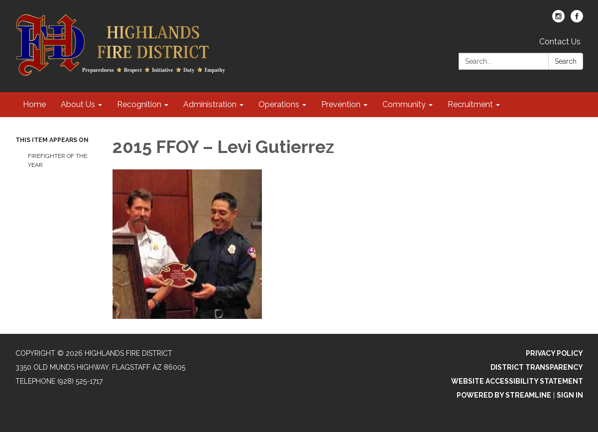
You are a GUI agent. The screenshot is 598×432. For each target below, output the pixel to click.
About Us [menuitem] (78, 104)
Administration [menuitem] (210, 104)
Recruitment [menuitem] (470, 104)
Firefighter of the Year (57, 160)
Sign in (570, 395)
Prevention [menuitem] (340, 104)
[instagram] (558, 19)
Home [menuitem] (34, 104)
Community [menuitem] (404, 104)
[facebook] (577, 19)
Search (566, 61)
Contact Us (560, 41)
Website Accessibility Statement (517, 381)
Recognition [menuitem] (139, 104)
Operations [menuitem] (278, 104)
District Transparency (536, 367)
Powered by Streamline (504, 395)
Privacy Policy (554, 353)
